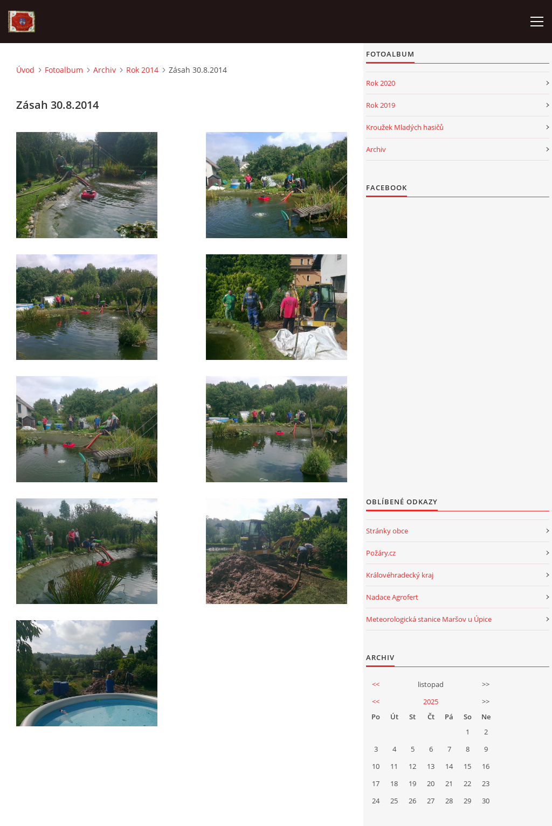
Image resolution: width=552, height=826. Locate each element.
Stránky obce (387, 531)
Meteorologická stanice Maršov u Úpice (429, 619)
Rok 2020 (380, 83)
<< (376, 684)
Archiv (104, 70)
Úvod (25, 70)
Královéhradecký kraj (399, 575)
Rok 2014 (142, 70)
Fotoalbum (64, 70)
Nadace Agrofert (392, 597)
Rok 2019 (380, 105)
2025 (430, 701)
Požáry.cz (381, 553)
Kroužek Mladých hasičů (405, 127)
